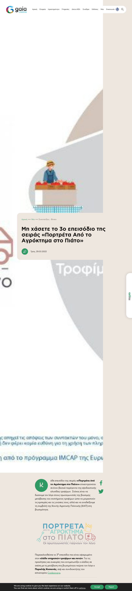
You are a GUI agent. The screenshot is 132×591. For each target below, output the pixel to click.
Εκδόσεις (95, 9)
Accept (97, 587)
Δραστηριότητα (53, 9)
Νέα (102, 9)
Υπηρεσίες (65, 9)
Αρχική (34, 9)
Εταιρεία (43, 9)
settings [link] (82, 588)
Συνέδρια (86, 9)
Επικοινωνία (110, 9)
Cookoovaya (54, 573)
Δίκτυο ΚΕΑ (76, 9)
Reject (111, 587)
